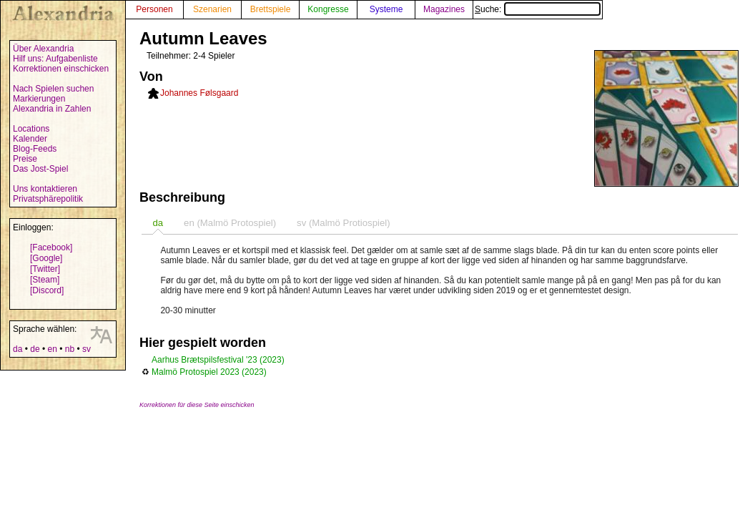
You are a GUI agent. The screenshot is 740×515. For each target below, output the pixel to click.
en (51, 349)
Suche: (538, 9)
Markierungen (39, 99)
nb (69, 349)
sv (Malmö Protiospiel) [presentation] (343, 222)
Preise (25, 159)
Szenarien (212, 9)
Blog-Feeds (34, 149)
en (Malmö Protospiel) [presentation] (230, 222)
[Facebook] (51, 247)
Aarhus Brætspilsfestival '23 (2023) (218, 360)
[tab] (157, 223)
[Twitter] (45, 269)
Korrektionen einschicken (61, 69)
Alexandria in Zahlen (52, 109)
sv (86, 349)
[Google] (46, 258)
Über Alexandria (43, 49)
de (34, 349)
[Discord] (47, 290)
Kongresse (327, 9)
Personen (154, 9)
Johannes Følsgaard (199, 93)
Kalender (30, 139)
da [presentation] (157, 222)
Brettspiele (270, 9)
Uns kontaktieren (45, 189)
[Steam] (44, 280)
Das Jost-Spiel (40, 169)
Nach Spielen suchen (53, 89)
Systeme (386, 9)
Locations (31, 129)
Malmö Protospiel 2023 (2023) (209, 372)
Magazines (444, 9)
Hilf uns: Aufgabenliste (55, 59)
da (17, 349)
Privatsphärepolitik (48, 199)
